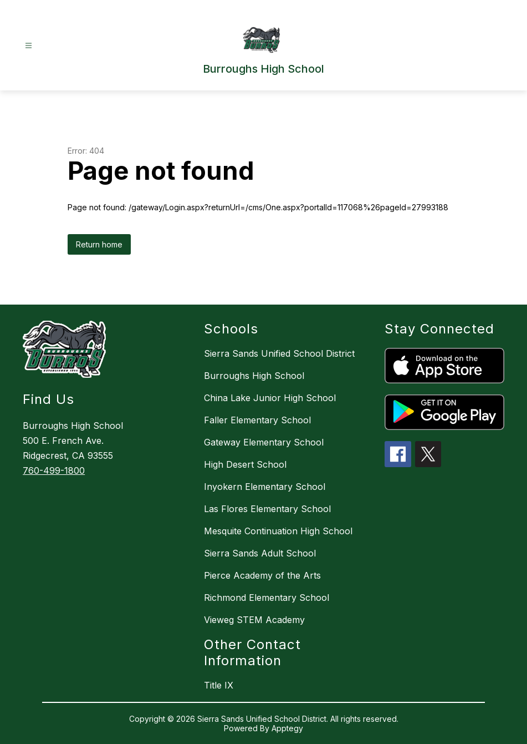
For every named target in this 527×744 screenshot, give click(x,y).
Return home (99, 244)
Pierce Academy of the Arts (262, 575)
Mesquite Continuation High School (278, 531)
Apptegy (287, 728)
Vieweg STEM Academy (254, 619)
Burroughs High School (254, 375)
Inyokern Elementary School (264, 486)
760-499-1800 (54, 470)
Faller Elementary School (257, 420)
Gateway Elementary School (264, 442)
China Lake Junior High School (270, 397)
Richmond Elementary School (266, 597)
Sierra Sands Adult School (260, 553)
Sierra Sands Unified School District (279, 353)
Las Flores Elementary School (267, 508)
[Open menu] (28, 45)
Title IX (218, 685)
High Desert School (245, 464)
